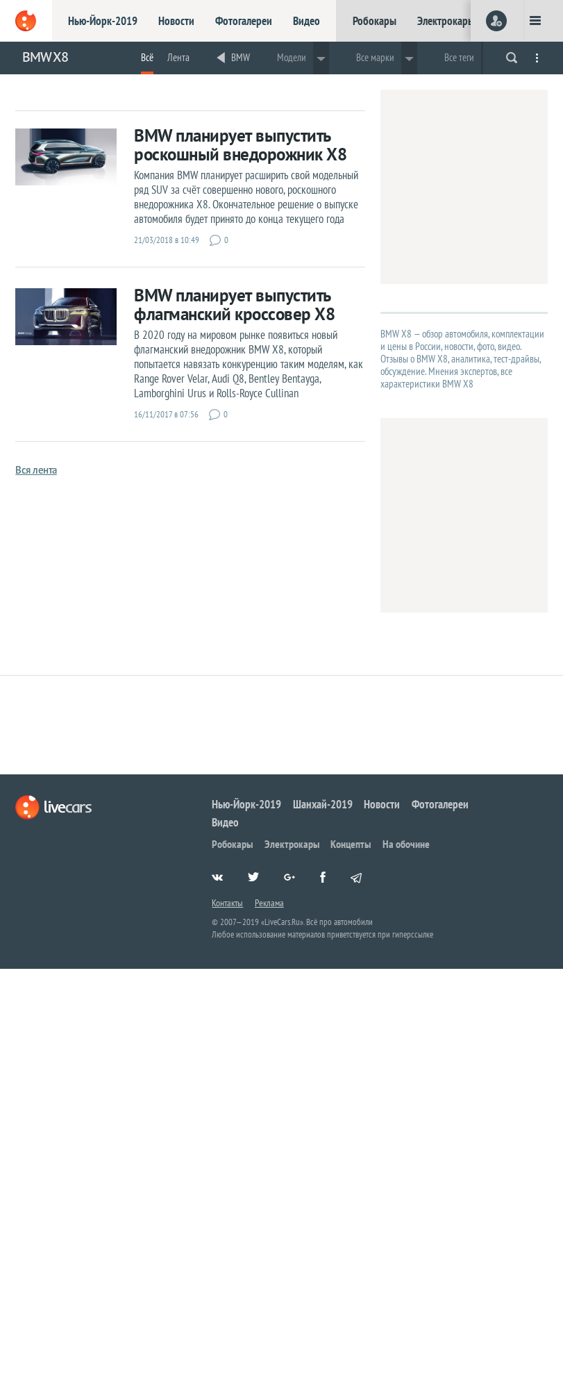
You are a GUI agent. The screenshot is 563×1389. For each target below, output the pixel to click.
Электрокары (446, 20)
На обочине (406, 844)
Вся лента (36, 470)
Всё (147, 57)
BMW (240, 57)
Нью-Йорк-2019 (102, 20)
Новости (176, 20)
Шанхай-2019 (323, 804)
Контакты (227, 903)
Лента (178, 57)
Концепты (350, 844)
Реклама (269, 903)
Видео (306, 20)
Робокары (374, 20)
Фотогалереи (243, 20)
